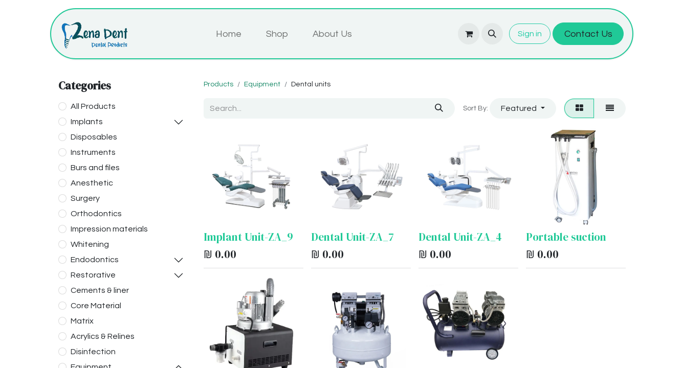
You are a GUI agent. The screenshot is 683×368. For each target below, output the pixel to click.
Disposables (94, 137)
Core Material (96, 306)
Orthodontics (96, 214)
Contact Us (588, 34)
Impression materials (109, 229)
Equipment (262, 84)
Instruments (93, 152)
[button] (492, 33)
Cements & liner (100, 290)
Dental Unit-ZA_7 (352, 236)
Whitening (90, 244)
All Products (93, 106)
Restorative (93, 275)
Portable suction (566, 236)
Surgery (85, 198)
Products (218, 84)
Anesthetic (92, 183)
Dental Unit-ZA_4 (460, 236)
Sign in (530, 34)
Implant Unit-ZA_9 (248, 236)
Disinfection (93, 352)
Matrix (82, 321)
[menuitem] (229, 34)
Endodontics (95, 260)
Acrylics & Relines (103, 336)
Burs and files (95, 168)
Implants (87, 122)
